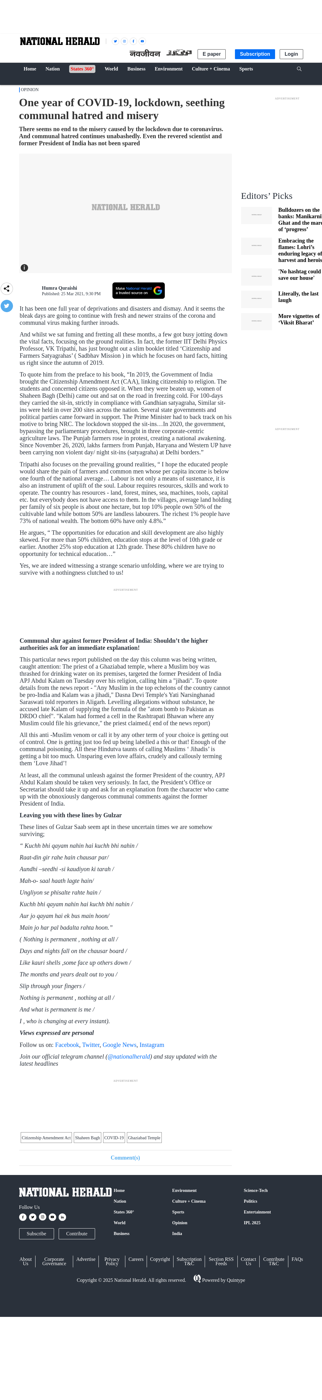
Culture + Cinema (189, 1201)
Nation (120, 1201)
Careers (136, 1259)
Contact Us (248, 1261)
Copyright (160, 1259)
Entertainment (257, 1212)
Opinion (30, 89)
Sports (178, 1212)
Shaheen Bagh (87, 1138)
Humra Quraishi (59, 288)
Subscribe (36, 1233)
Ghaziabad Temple (144, 1138)
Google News (119, 1044)
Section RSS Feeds (221, 1261)
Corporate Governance (54, 1261)
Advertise (85, 1259)
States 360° (124, 1212)
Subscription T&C (189, 1261)
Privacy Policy (111, 1261)
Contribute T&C (273, 1261)
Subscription (255, 54)
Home (119, 1190)
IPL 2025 (252, 1223)
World (119, 1223)
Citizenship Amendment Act (46, 1138)
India (177, 1233)
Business (121, 1233)
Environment (184, 1190)
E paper (212, 54)
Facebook (67, 1044)
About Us (25, 1261)
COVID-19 (114, 1138)
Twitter (91, 1044)
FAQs (297, 1259)
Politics (250, 1201)
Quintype (235, 1280)
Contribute (76, 1233)
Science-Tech (256, 1190)
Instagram (152, 1044)
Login (291, 54)
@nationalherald (128, 1056)
